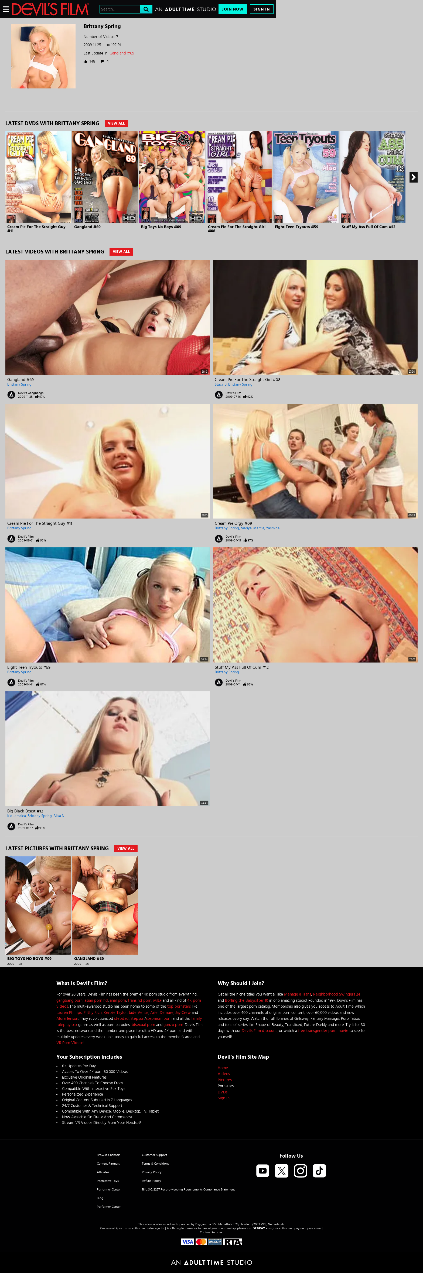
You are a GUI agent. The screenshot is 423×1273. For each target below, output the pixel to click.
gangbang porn (69, 1001)
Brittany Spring (19, 384)
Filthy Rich (93, 1013)
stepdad (121, 1019)
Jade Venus (138, 1013)
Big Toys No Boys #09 (161, 227)
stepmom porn (159, 1019)
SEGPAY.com (262, 1228)
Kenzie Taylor (115, 1013)
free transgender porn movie (323, 1031)
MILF (157, 1001)
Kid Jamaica (16, 816)
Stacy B (221, 384)
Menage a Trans (297, 994)
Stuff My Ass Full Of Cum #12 (368, 227)
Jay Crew (183, 1013)
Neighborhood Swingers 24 (336, 994)
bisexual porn (143, 1025)
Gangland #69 (122, 53)
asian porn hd (96, 1001)
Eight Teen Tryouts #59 (296, 227)
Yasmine (272, 528)
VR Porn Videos (69, 1043)
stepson (137, 1019)
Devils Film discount (259, 1031)
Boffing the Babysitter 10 (246, 1001)
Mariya (246, 528)
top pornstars (179, 1006)
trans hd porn (139, 1001)
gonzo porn (173, 1025)
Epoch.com (123, 1228)
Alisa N (58, 816)
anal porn (118, 1001)
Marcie (258, 528)
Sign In (262, 9)
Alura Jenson (67, 1019)
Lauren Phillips (69, 1013)
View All (116, 123)
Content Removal (211, 1232)
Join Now (233, 9)
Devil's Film (233, 392)
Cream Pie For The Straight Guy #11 (39, 523)
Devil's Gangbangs (30, 392)
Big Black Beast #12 (25, 811)
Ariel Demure (161, 1013)
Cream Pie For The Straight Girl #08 (248, 380)
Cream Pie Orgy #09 (233, 523)
